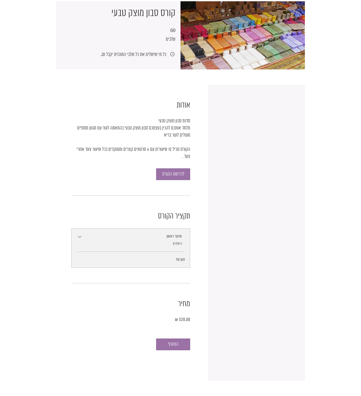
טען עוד (180, 259)
